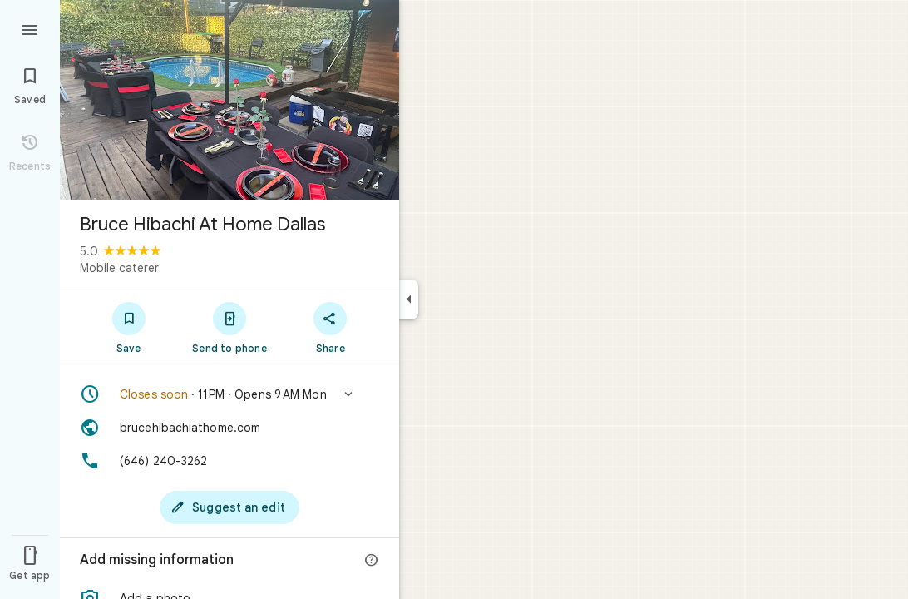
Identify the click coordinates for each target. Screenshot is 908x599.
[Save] (128, 327)
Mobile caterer (119, 267)
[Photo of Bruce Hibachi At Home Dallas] (229, 100)
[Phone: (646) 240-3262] (229, 461)
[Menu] (30, 28)
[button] (229, 394)
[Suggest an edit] (229, 507)
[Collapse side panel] (408, 299)
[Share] (330, 327)
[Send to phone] (229, 327)
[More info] (372, 561)
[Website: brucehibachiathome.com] (229, 427)
